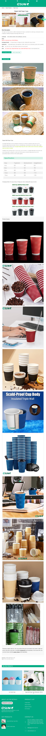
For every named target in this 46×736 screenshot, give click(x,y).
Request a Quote (7, 52)
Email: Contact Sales (16, 52)
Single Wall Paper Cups (16, 48)
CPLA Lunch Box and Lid (9, 242)
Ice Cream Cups (8, 48)
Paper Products (9, 7)
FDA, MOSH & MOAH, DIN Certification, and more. (16, 36)
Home (3, 7)
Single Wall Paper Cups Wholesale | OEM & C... (34, 277)
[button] (3, 20)
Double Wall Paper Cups (25, 48)
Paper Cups (15, 7)
